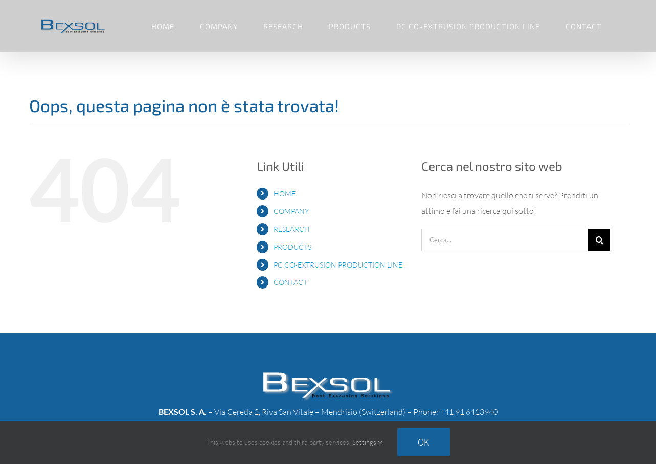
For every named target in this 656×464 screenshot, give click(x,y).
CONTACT (290, 282)
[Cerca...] (504, 240)
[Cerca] (599, 240)
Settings (367, 442)
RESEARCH (292, 229)
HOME (285, 193)
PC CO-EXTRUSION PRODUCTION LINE (338, 264)
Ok (423, 442)
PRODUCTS (292, 246)
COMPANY (291, 211)
